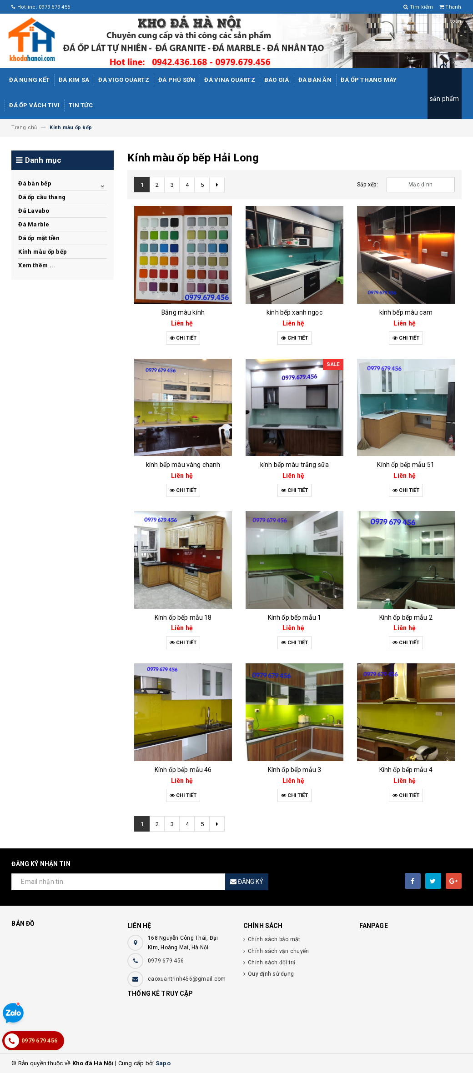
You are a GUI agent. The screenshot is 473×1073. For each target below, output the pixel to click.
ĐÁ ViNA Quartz (229, 79)
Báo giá (276, 79)
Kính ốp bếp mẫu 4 (406, 769)
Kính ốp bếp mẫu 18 (183, 617)
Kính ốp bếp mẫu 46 (183, 769)
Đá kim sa (74, 79)
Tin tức (81, 105)
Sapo (163, 1063)
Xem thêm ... (36, 265)
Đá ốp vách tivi (34, 105)
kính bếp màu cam (406, 312)
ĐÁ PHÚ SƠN (177, 79)
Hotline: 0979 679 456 (40, 7)
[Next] (217, 184)
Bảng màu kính (183, 312)
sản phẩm (444, 98)
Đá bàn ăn (315, 79)
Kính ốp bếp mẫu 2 (406, 617)
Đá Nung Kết (29, 79)
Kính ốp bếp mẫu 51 (405, 464)
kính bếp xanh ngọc (294, 312)
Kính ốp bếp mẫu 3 (294, 769)
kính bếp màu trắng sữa (294, 464)
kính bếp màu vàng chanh (183, 464)
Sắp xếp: (367, 184)
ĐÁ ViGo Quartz (123, 79)
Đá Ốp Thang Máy (369, 79)
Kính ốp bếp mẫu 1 (294, 617)
